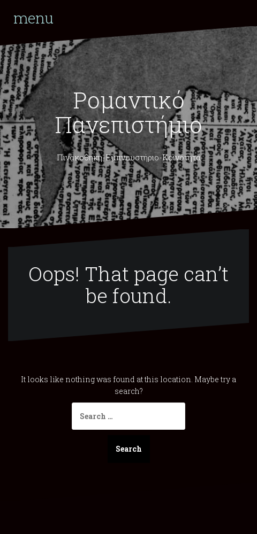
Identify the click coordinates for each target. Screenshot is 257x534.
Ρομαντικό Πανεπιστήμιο (128, 112)
